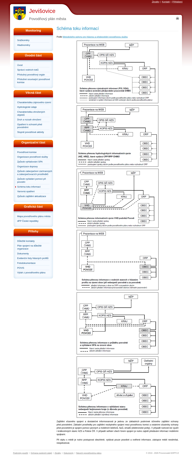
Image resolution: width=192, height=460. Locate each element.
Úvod (20, 65)
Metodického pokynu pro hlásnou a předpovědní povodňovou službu (95, 37)
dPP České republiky (28, 221)
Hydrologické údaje (27, 107)
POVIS (20, 268)
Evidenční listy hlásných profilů (32, 258)
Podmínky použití (20, 453)
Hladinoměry (23, 45)
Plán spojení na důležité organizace (29, 247)
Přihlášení (177, 1)
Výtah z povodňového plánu (31, 272)
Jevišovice (42, 11)
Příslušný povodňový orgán (31, 74)
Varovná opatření (26, 191)
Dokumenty (23, 253)
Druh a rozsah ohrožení (29, 119)
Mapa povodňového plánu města (34, 216)
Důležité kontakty (26, 241)
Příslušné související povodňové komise (33, 81)
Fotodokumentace (26, 263)
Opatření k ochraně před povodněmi (29, 126)
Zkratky (155, 1)
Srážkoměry (23, 40)
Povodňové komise (27, 152)
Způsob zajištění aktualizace (31, 196)
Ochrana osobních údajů (41, 453)
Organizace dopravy (27, 166)
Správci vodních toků (28, 69)
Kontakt (166, 1)
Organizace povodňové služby (32, 156)
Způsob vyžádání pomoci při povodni (31, 180)
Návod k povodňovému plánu (88, 453)
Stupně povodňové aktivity (30, 132)
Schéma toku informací (29, 186)
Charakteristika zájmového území (34, 102)
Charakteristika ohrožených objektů (31, 113)
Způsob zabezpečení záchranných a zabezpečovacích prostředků (34, 173)
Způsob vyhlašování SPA (30, 161)
